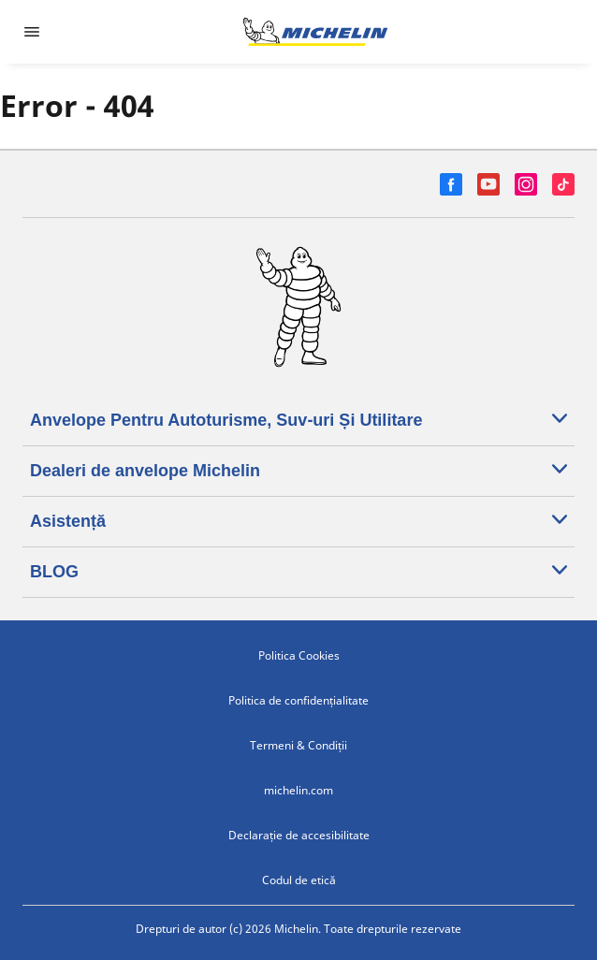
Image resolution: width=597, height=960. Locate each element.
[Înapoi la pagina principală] (315, 32)
